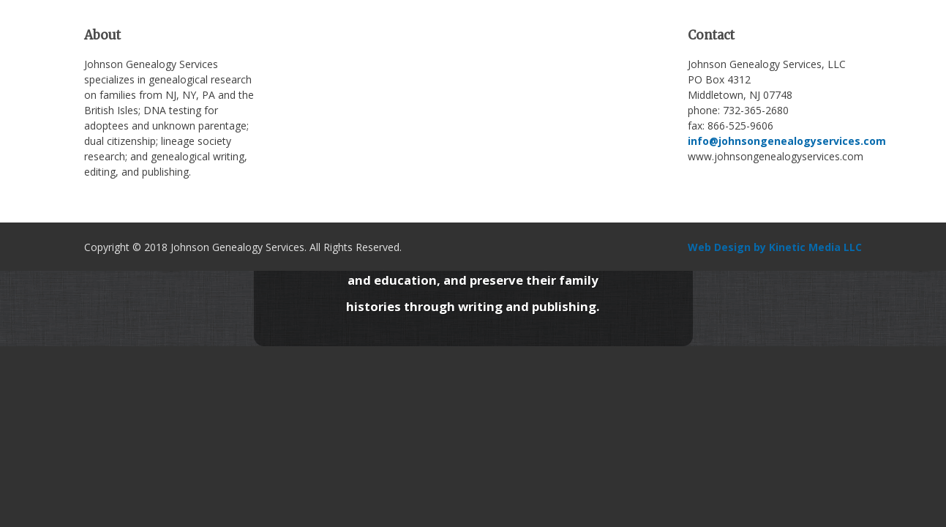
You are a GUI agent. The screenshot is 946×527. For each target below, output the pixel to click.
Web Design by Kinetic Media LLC (775, 247)
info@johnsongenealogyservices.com (787, 141)
